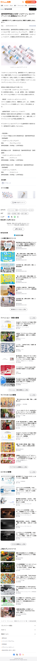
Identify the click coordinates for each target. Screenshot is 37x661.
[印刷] (18, 217)
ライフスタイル (32, 5)
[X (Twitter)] (11, 217)
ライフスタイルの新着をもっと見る (18, 467)
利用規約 (4, 644)
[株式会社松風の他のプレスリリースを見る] (32, 9)
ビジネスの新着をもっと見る (18, 544)
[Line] (14, 217)
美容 (9, 213)
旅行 (15, 5)
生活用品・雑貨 (16, 213)
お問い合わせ (18, 229)
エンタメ (6, 5)
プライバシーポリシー (7, 647)
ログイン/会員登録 (30, 2)
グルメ (11, 5)
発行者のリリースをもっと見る (18, 309)
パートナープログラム (7, 641)
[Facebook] (8, 217)
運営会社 (4, 638)
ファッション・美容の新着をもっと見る (18, 390)
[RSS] (23, 655)
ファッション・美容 (22, 5)
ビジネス (31, 210)
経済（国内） (25, 213)
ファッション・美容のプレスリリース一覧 (17, 621)
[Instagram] (20, 655)
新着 (2, 5)
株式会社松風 (32, 25)
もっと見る (32, 318)
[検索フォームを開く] (23, 2)
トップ (2, 621)
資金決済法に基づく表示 (8, 650)
